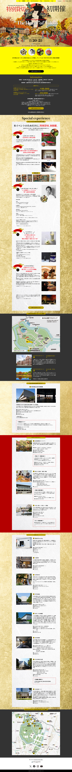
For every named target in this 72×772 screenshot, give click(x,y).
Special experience (34, 0)
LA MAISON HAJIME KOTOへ (24, 223)
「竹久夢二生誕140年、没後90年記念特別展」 (42, 681)
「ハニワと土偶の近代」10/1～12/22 (22, 417)
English (67, 0)
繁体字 (70, 0)
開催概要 (23, 0)
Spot (52, 0)
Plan (28, 0)
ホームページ (19, 413)
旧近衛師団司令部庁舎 (29, 157)
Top (19, 0)
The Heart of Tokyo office (38, 759)
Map (41, 0)
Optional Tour (46, 0)
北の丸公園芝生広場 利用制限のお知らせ (36, 112)
